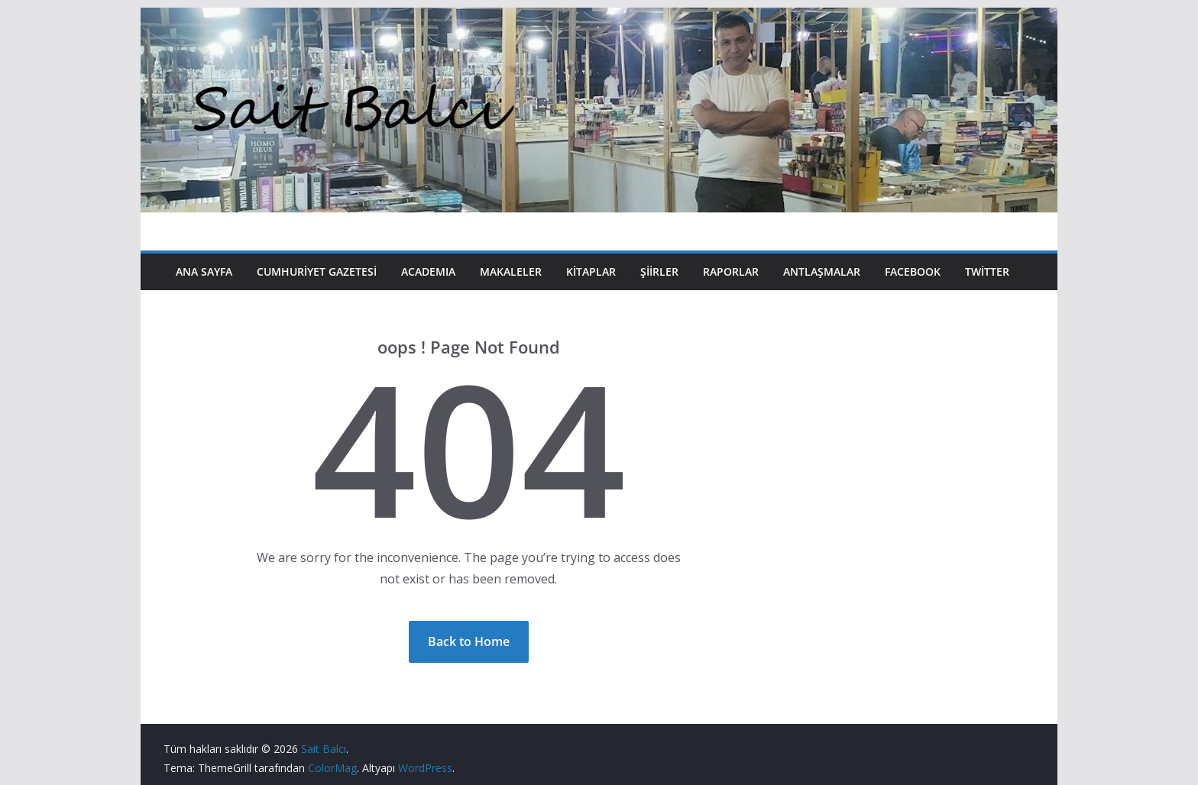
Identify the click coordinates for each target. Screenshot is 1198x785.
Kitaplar (591, 271)
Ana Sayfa (204, 271)
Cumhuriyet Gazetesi (317, 271)
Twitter (987, 271)
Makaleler (511, 271)
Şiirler (659, 271)
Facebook (913, 271)
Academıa (428, 271)
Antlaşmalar (821, 271)
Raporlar (731, 271)
